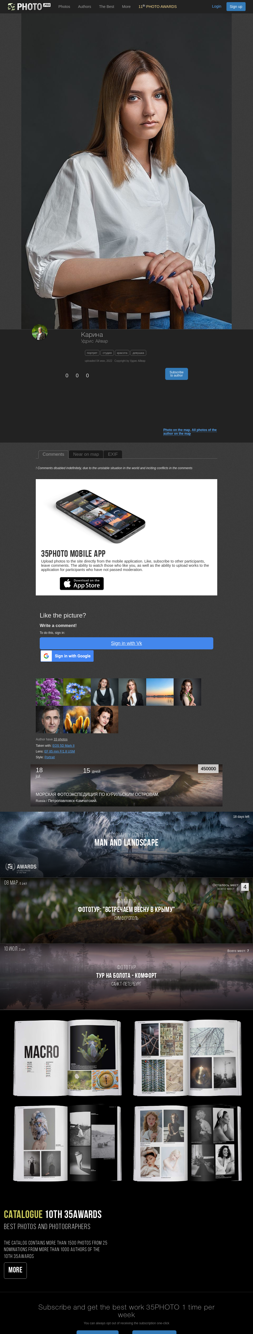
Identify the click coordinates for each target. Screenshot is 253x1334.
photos (61, 739)
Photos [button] (64, 6)
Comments (53, 454)
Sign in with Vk (126, 643)
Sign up (236, 6)
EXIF (113, 454)
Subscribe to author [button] (177, 373)
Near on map (86, 454)
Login (216, 6)
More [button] (126, 6)
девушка (138, 352)
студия (107, 352)
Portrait (49, 757)
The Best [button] (106, 6)
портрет (92, 352)
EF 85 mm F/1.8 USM (59, 751)
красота (122, 352)
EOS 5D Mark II (63, 746)
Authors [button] (84, 6)
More (15, 1270)
